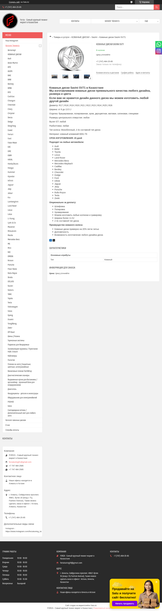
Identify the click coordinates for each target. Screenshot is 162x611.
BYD (9, 92)
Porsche (11, 265)
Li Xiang (11, 218)
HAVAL (10, 159)
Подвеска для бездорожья (18, 345)
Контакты (75, 21)
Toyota (10, 298)
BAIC (9, 75)
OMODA (10, 256)
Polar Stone (12, 269)
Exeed (10, 130)
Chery (10, 109)
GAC (9, 147)
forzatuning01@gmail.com (20, 462)
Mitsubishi (12, 231)
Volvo (10, 311)
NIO (9, 252)
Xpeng (10, 315)
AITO (9, 67)
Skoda (10, 277)
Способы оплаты (12, 430)
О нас (7, 425)
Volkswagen (13, 307)
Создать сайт (14, 2)
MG (9, 244)
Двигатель (12, 389)
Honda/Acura (13, 164)
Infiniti (10, 181)
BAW (9, 80)
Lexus (10, 210)
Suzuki (10, 286)
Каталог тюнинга (112, 21)
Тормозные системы (16, 340)
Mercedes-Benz (14, 239)
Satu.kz (94, 605)
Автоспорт (12, 50)
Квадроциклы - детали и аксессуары (23, 393)
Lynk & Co (12, 223)
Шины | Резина (14, 336)
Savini (94, 37)
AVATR (10, 71)
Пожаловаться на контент (104, 608)
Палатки (11, 360)
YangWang (12, 324)
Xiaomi (11, 319)
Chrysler (11, 113)
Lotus (10, 214)
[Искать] (157, 7)
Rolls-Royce (12, 273)
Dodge (10, 122)
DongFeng (12, 126)
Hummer (11, 172)
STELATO (11, 281)
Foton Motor (12, 143)
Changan (11, 101)
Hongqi (11, 168)
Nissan (10, 260)
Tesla (10, 302)
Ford (9, 138)
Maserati (11, 227)
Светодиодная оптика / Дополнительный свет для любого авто (22, 413)
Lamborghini (13, 202)
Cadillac (11, 96)
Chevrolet (11, 105)
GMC (9, 151)
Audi (9, 58)
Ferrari (10, 134)
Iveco (10, 406)
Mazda (10, 235)
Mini (9, 248)
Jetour (10, 193)
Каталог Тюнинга (12, 45)
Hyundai (11, 176)
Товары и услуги (61, 37)
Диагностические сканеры (18, 375)
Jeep (9, 189)
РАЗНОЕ (11, 402)
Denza (10, 117)
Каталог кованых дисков (15, 420)
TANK (10, 294)
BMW (10, 88)
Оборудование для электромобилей (22, 398)
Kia (9, 197)
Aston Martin (13, 63)
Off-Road (11, 332)
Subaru (11, 290)
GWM (10, 155)
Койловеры (12, 356)
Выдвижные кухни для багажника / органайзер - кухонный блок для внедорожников (22, 382)
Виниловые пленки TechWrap (20, 371)
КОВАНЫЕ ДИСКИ (80, 37)
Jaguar (11, 185)
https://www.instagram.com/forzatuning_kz (23, 531)
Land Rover (12, 206)
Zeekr (10, 328)
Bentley (11, 84)
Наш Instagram (11, 41)
